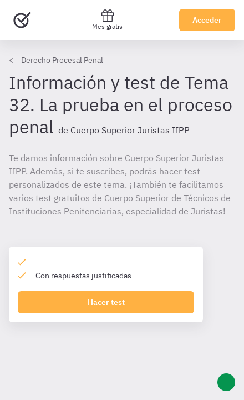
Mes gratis (107, 20)
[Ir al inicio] (22, 20)
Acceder (207, 20)
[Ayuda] (226, 382)
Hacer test (106, 302)
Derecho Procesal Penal (62, 60)
